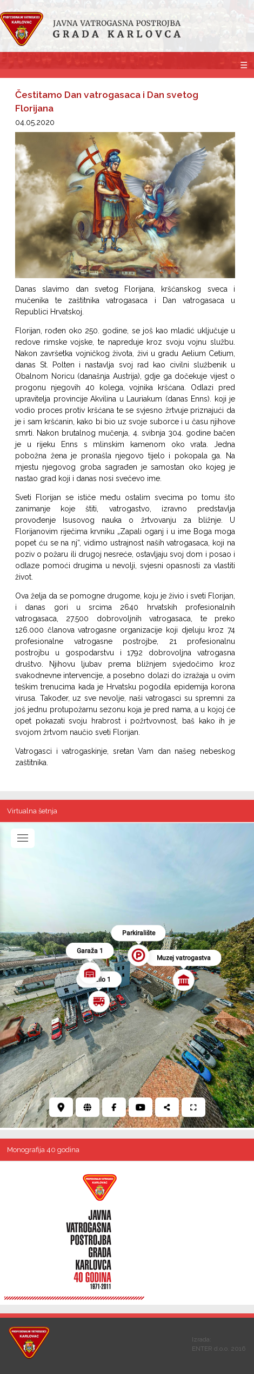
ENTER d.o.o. (210, 1348)
